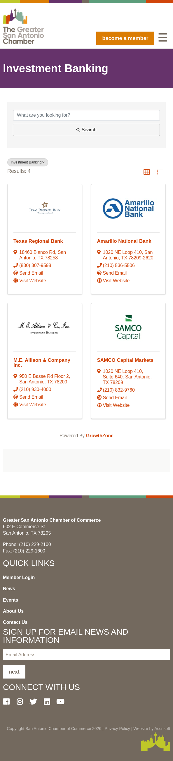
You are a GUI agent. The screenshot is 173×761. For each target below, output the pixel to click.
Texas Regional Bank (38, 241)
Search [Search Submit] (86, 129)
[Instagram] (21, 701)
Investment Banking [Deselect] (28, 162)
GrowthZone (99, 435)
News (9, 588)
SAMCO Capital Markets (125, 360)
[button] (147, 172)
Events (10, 600)
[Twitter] (35, 701)
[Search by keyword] (86, 115)
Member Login (19, 577)
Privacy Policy (117, 728)
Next (14, 672)
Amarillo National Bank (124, 241)
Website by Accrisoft (151, 728)
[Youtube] (62, 701)
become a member (125, 38)
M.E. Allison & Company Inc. (41, 362)
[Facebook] (8, 701)
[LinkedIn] (49, 701)
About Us (13, 611)
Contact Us (15, 622)
